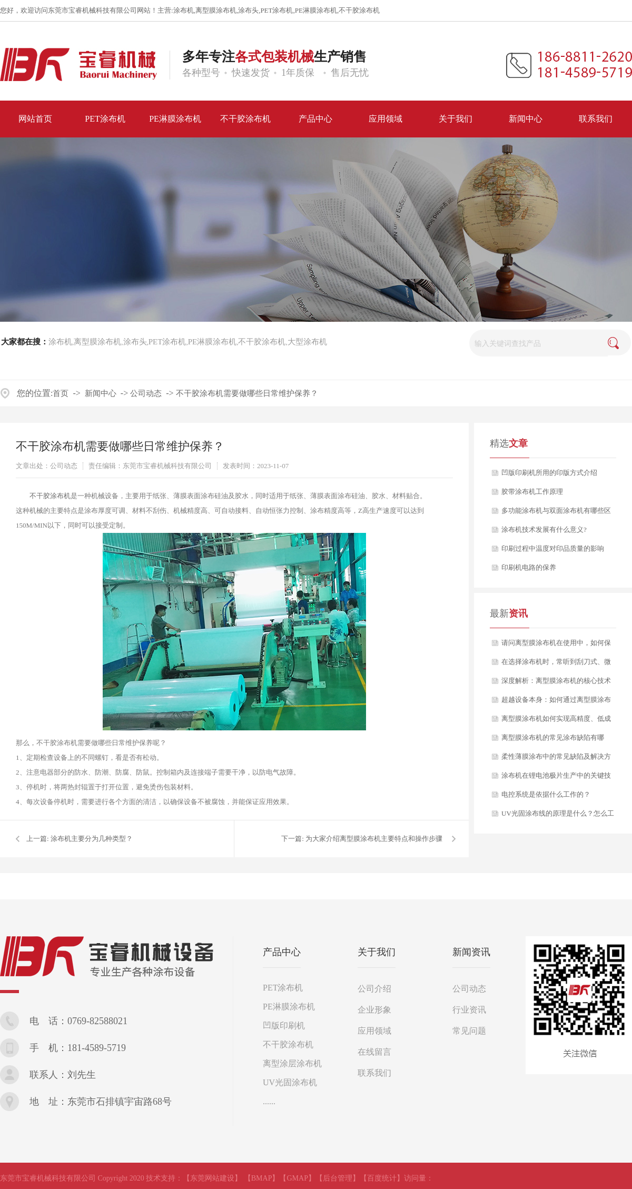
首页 (60, 393)
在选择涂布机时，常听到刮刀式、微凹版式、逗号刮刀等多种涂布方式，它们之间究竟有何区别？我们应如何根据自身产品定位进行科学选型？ (556, 664)
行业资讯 (469, 1009)
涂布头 (248, 10)
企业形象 (374, 1009)
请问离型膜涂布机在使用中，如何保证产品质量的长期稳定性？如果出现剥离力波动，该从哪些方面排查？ (556, 645)
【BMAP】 (262, 1178)
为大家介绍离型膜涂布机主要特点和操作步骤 (373, 839)
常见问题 (469, 1030)
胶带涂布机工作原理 (532, 492)
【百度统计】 (382, 1178)
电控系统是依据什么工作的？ (545, 794)
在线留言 (374, 1051)
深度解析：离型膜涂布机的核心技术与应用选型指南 (556, 683)
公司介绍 (374, 988)
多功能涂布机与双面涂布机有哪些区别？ (556, 513)
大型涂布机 (307, 342)
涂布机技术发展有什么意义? (544, 529)
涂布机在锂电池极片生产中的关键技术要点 (556, 778)
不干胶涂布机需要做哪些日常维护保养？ (247, 393)
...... (269, 1101)
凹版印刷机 (284, 1025)
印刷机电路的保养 (528, 567)
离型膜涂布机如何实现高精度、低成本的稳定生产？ (556, 721)
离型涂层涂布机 (292, 1063)
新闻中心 (100, 393)
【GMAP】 (297, 1178)
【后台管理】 (337, 1178)
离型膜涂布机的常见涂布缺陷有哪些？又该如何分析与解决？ (552, 740)
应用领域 (374, 1030)
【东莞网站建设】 (212, 1178)
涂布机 (183, 10)
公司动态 (146, 393)
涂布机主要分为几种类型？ (92, 839)
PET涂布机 (276, 10)
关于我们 (377, 952)
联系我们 (374, 1072)
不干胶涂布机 (359, 10)
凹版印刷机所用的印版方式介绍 (549, 473)
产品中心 (282, 952)
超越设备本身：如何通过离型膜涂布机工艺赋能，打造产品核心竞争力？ (556, 702)
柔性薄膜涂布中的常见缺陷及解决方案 (556, 759)
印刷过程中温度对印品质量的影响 (552, 548)
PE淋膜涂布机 (316, 10)
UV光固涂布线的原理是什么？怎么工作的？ (557, 816)
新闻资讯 (471, 952)
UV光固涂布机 (290, 1082)
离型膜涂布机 (215, 10)
